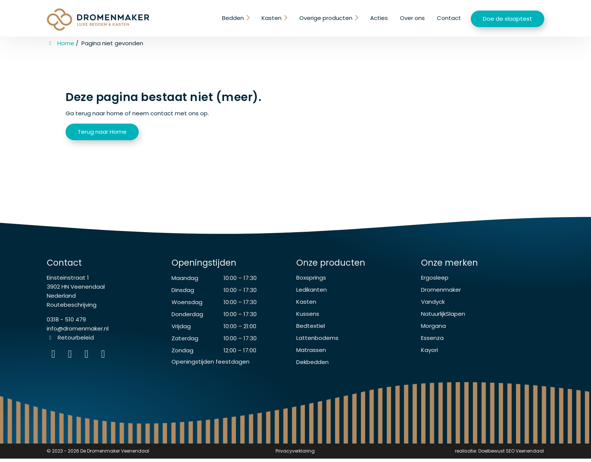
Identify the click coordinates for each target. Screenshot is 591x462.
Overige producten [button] (326, 18)
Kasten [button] (272, 18)
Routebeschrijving (71, 308)
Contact (449, 18)
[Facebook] (71, 359)
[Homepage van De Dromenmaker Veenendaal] (98, 19)
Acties (379, 18)
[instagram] (104, 359)
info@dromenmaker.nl (78, 332)
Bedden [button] (234, 18)
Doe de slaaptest (507, 19)
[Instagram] (55, 359)
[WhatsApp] (88, 359)
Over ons (412, 18)
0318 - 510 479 (66, 323)
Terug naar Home (102, 132)
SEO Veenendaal (525, 454)
